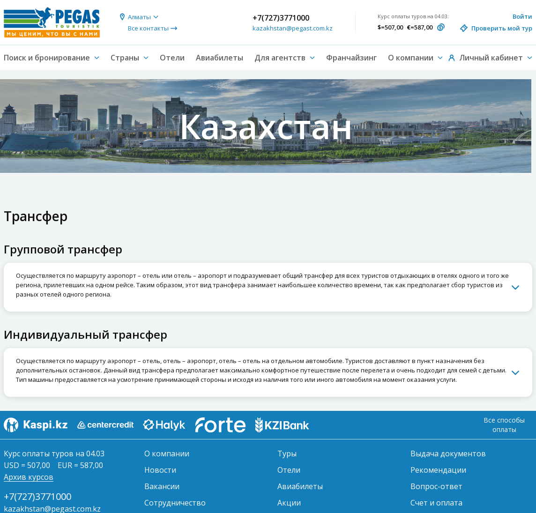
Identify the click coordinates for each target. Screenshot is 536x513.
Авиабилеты (219, 57)
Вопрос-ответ (436, 486)
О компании (166, 453)
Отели (172, 57)
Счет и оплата (436, 503)
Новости (160, 470)
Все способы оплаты (504, 425)
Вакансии (161, 486)
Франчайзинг (351, 57)
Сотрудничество (175, 503)
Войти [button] (522, 16)
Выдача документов (448, 453)
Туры (287, 453)
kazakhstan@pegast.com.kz (293, 28)
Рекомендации (438, 470)
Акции (289, 503)
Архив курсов (28, 477)
